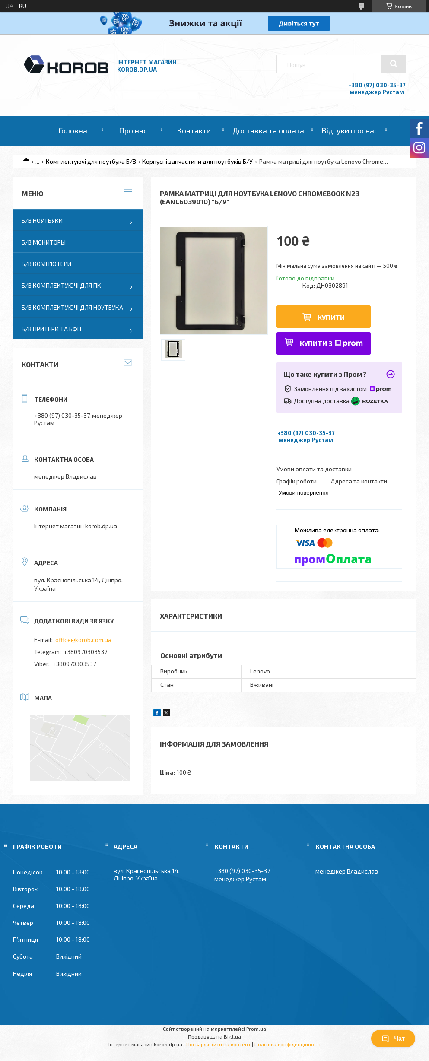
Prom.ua (256, 1029)
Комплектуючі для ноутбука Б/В (91, 161)
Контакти (194, 130)
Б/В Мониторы (44, 242)
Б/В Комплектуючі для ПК (61, 285)
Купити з (331, 343)
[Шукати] (393, 64)
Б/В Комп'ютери (46, 263)
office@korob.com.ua (83, 639)
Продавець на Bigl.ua (214, 1036)
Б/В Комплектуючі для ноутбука (72, 307)
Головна (72, 130)
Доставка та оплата (268, 130)
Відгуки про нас (349, 130)
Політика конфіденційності (287, 1044)
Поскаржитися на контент (218, 1044)
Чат (393, 1038)
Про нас (133, 130)
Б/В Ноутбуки (42, 220)
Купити (331, 317)
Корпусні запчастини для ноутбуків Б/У (197, 161)
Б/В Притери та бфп (51, 329)
